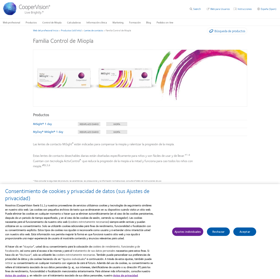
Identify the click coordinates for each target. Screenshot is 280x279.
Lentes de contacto (93, 30)
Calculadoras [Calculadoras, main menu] (74, 22)
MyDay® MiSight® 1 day (48, 131)
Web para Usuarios (220, 9)
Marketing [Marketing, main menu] (118, 22)
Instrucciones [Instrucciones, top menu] (245, 9)
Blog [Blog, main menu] (148, 22)
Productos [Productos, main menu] (31, 22)
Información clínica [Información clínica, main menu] (96, 22)
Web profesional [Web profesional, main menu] (11, 22)
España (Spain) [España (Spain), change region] (268, 9)
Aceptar (245, 233)
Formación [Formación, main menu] (135, 22)
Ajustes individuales (188, 233)
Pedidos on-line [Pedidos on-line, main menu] (165, 22)
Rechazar (218, 233)
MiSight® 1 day (42, 123)
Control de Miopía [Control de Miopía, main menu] (52, 22)
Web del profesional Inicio (45, 30)
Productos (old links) (71, 30)
